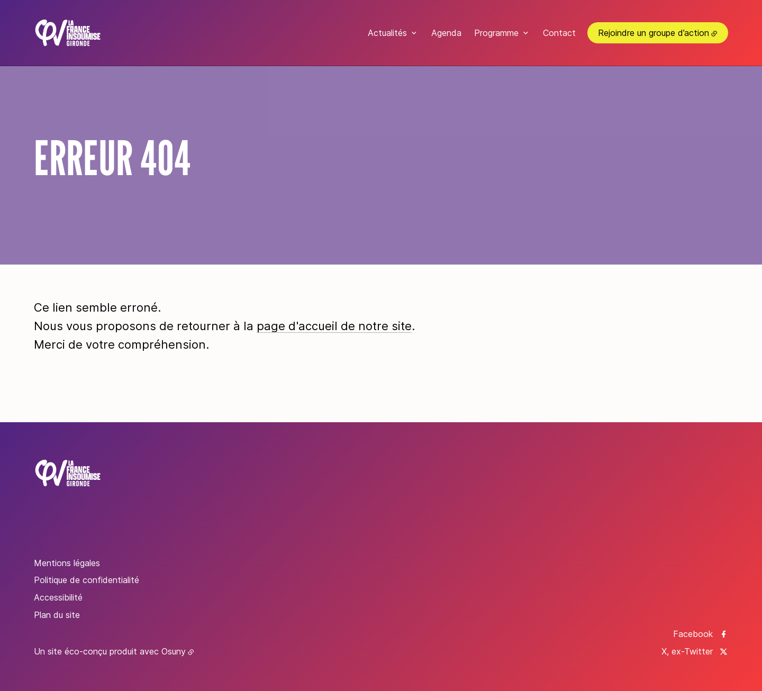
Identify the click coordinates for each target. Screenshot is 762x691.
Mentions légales (67, 563)
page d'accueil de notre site (334, 326)
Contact (559, 33)
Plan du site (57, 615)
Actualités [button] (387, 33)
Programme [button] (496, 33)
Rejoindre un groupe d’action (653, 33)
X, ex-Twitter (687, 651)
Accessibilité (58, 597)
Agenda (446, 33)
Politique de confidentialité (86, 580)
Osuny (173, 651)
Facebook (693, 634)
